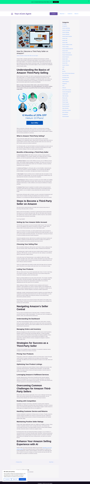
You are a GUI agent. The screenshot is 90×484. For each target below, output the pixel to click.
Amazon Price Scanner (67, 45)
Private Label (65, 90)
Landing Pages (65, 86)
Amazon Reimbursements (67, 47)
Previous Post (18, 454)
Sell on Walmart (65, 104)
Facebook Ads (65, 72)
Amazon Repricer (65, 49)
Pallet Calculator (65, 88)
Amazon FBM (65, 35)
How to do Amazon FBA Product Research (45, 482)
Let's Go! (56, 1)
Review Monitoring (66, 98)
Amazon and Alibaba (66, 22)
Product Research (66, 96)
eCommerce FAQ (65, 70)
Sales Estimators (65, 100)
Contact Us (70, 6)
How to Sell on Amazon (67, 82)
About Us (77, 6)
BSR (63, 61)
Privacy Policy (45, 477)
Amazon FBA (65, 33)
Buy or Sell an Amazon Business (69, 65)
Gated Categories (66, 74)
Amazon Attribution (66, 26)
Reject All (15, 479)
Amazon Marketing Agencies (68, 41)
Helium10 (64, 80)
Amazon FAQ (27, 48)
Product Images (65, 94)
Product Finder (65, 92)
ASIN (63, 59)
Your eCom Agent (22, 6)
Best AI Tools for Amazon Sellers (45, 480)
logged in (24, 464)
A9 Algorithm (65, 18)
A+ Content (64, 16)
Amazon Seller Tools (66, 53)
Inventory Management (67, 84)
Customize (7, 479)
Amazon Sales (65, 51)
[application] (66, 6)
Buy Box (64, 63)
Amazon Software (66, 57)
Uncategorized (65, 107)
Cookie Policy (45, 479)
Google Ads (64, 76)
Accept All (22, 479)
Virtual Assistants (65, 109)
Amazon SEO (65, 55)
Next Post (51, 454)
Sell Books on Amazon (67, 102)
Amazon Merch (65, 43)
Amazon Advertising (66, 20)
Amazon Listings (65, 39)
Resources (64, 6)
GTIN (63, 78)
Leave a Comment (20, 48)
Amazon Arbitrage (66, 24)
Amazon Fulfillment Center (67, 37)
